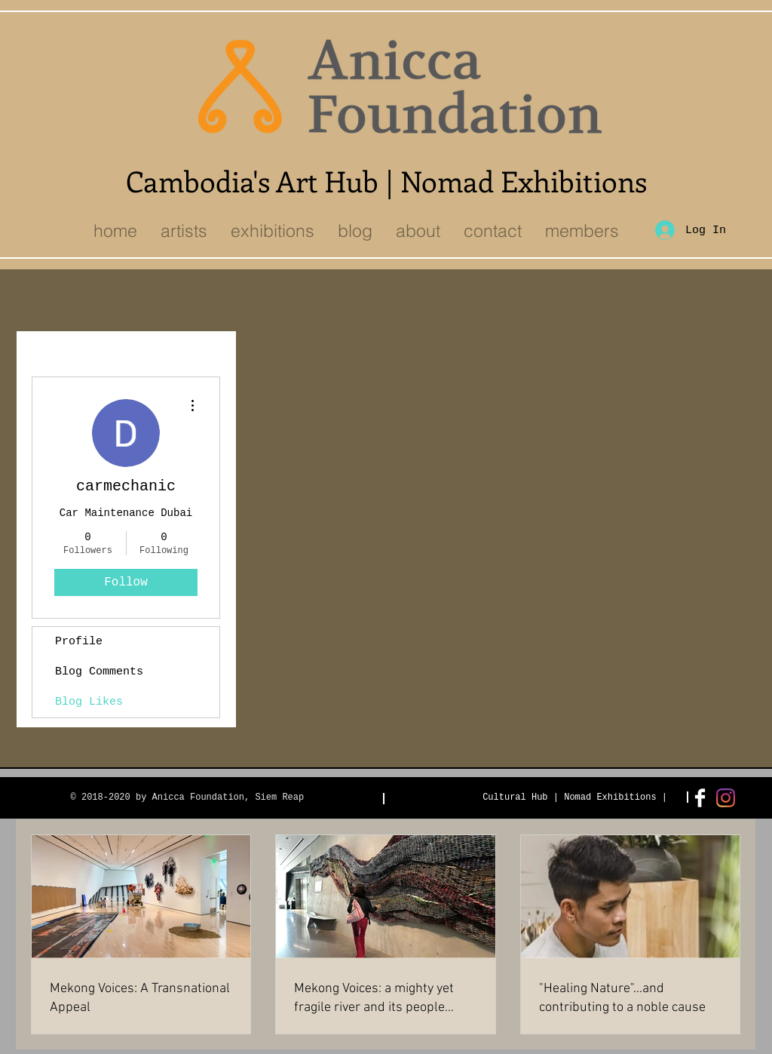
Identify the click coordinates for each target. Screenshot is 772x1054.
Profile (79, 641)
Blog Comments (99, 671)
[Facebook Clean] (700, 797)
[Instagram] (725, 797)
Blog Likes (89, 702)
